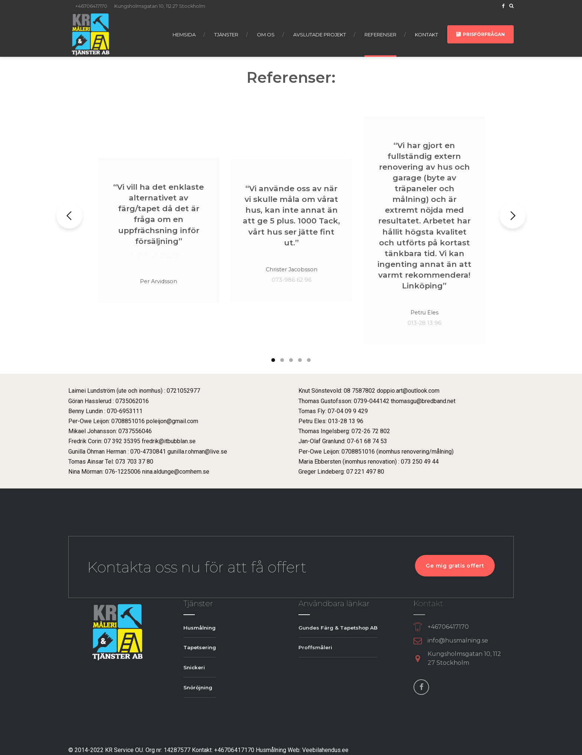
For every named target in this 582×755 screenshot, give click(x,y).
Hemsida (184, 34)
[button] (69, 216)
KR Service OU (124, 750)
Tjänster (226, 34)
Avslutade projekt (319, 34)
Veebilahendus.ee (325, 750)
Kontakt (426, 34)
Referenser (380, 34)
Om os (266, 34)
